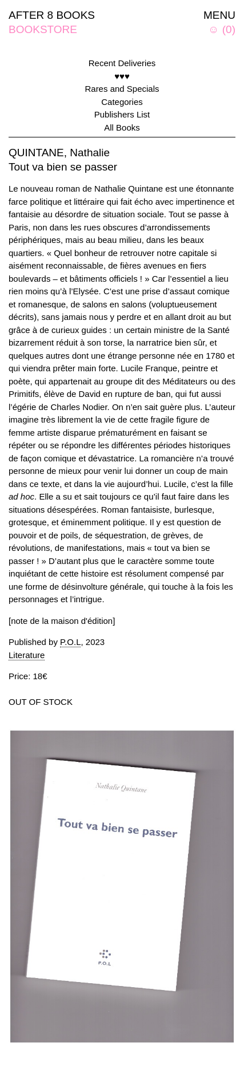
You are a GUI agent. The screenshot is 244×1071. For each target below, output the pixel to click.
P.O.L (70, 642)
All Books (122, 127)
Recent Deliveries (122, 63)
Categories (122, 102)
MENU (219, 15)
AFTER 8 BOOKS (52, 15)
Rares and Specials (122, 89)
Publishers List (122, 114)
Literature (27, 655)
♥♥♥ (122, 76)
